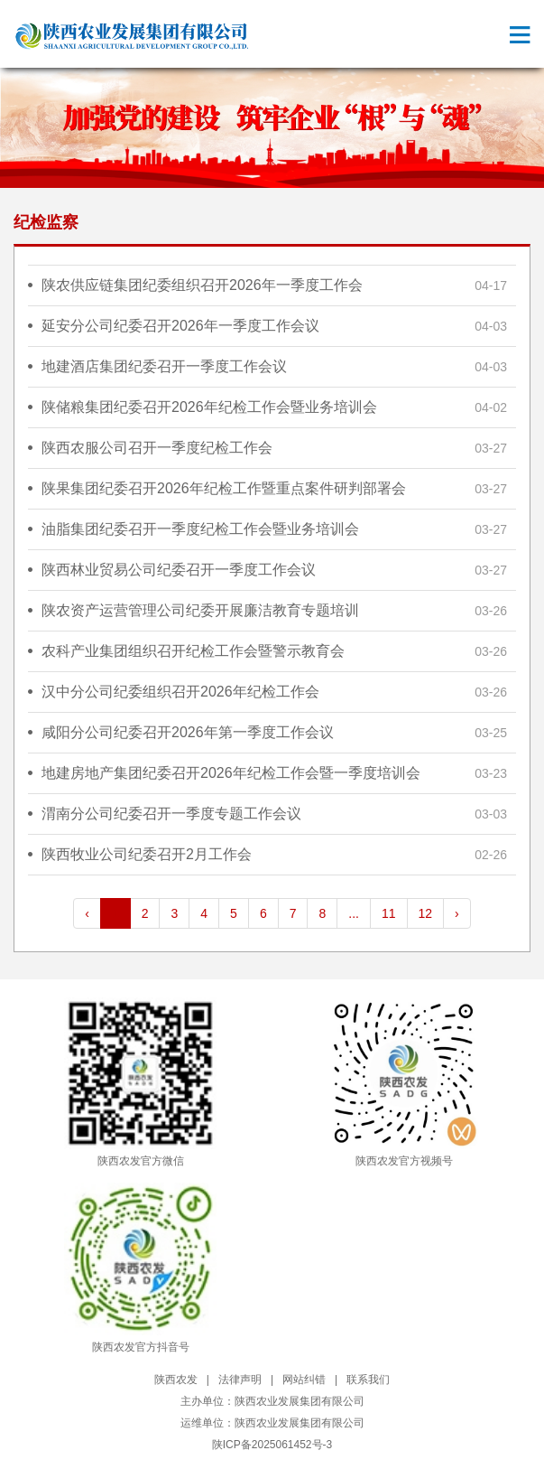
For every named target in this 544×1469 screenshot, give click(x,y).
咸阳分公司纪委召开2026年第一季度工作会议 (187, 732)
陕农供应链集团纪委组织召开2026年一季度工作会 (202, 285)
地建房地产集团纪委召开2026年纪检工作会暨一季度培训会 (230, 773)
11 (389, 913)
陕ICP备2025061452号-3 (272, 1444)
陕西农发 (176, 1379)
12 (426, 913)
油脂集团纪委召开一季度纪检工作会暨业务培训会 (200, 529)
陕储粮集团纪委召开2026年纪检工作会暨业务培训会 (209, 407)
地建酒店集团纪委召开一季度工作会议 (164, 366)
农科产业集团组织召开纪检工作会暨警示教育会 (193, 651)
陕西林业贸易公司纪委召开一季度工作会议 (178, 569)
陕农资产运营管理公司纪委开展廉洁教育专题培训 (200, 610)
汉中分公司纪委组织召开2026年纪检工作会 (180, 691)
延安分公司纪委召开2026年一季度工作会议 (180, 325)
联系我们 (368, 1379)
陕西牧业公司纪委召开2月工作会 (146, 854)
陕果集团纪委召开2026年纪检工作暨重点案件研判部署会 (223, 488)
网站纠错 (304, 1379)
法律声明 (240, 1379)
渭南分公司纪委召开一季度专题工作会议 (171, 813)
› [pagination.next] (457, 913)
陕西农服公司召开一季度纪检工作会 (156, 447)
